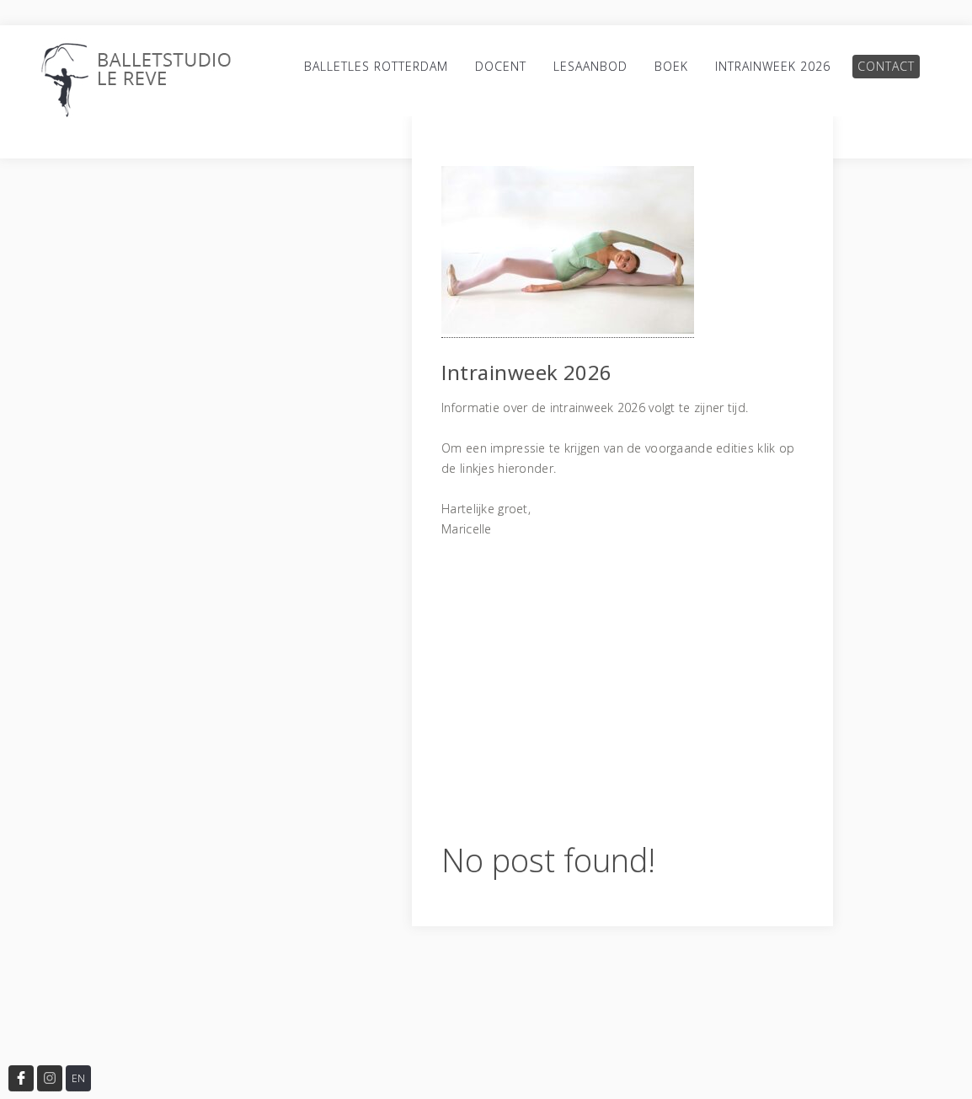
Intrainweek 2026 (772, 66)
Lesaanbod (590, 66)
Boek (671, 66)
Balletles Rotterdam (376, 66)
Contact (886, 66)
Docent (500, 66)
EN (78, 1078)
